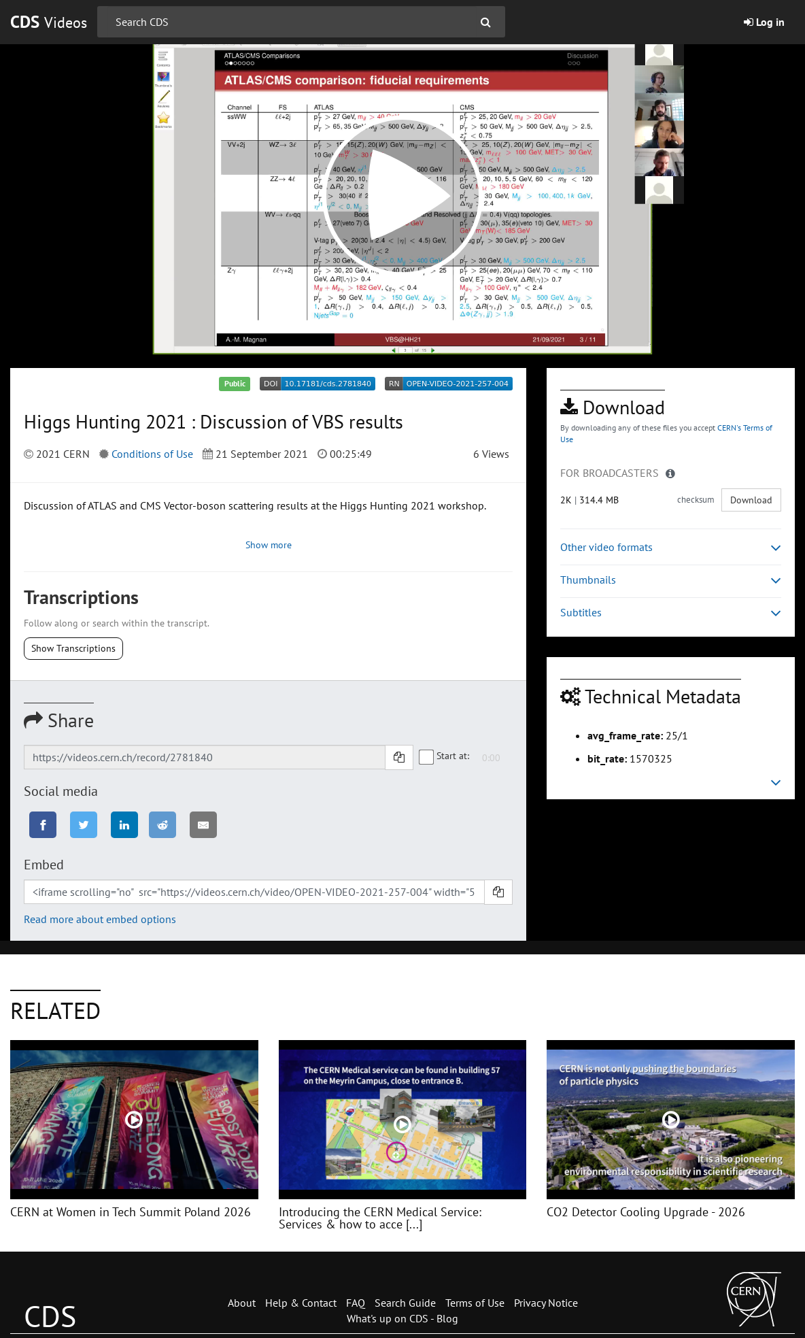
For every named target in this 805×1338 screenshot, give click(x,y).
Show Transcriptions (73, 648)
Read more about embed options (100, 919)
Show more (268, 545)
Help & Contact (301, 1302)
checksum (696, 499)
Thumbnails (670, 580)
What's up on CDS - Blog (402, 1318)
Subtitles (670, 612)
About (242, 1302)
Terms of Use (474, 1302)
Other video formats (670, 547)
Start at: (444, 756)
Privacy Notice (546, 1302)
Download (751, 500)
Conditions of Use (152, 454)
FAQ (355, 1302)
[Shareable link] (205, 757)
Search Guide (405, 1302)
